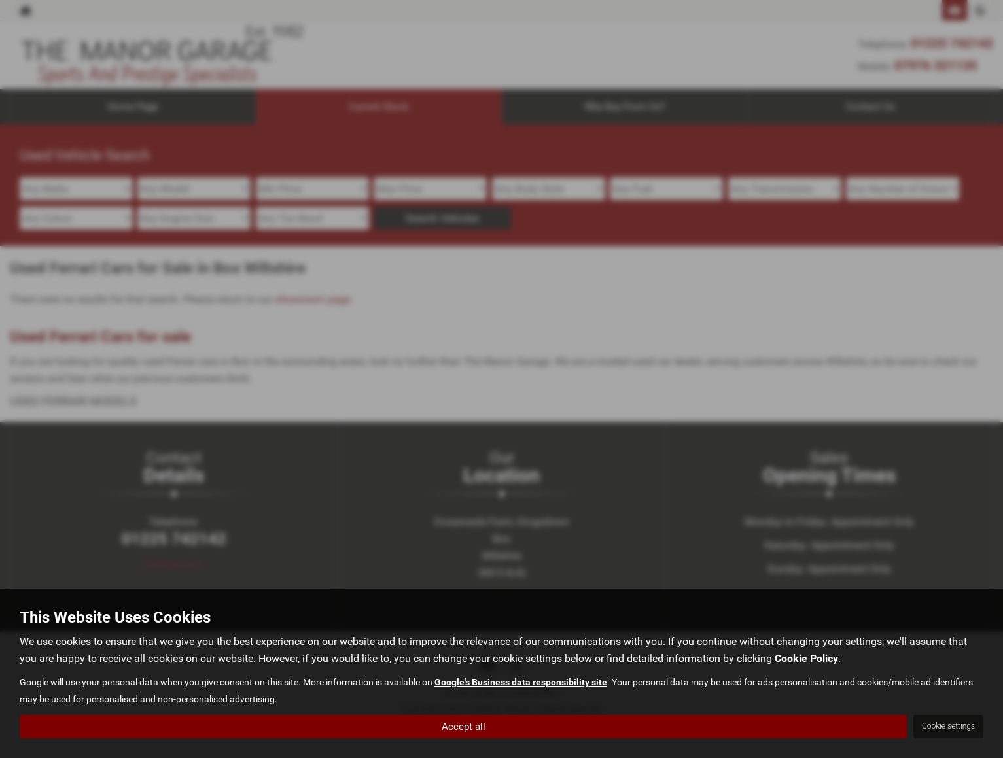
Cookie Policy (806, 658)
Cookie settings (948, 726)
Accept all (463, 725)
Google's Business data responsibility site (520, 682)
